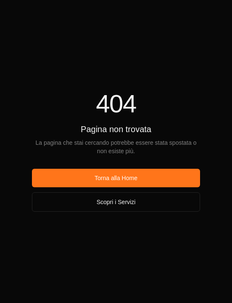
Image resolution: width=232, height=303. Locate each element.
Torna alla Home (116, 178)
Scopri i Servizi (116, 202)
